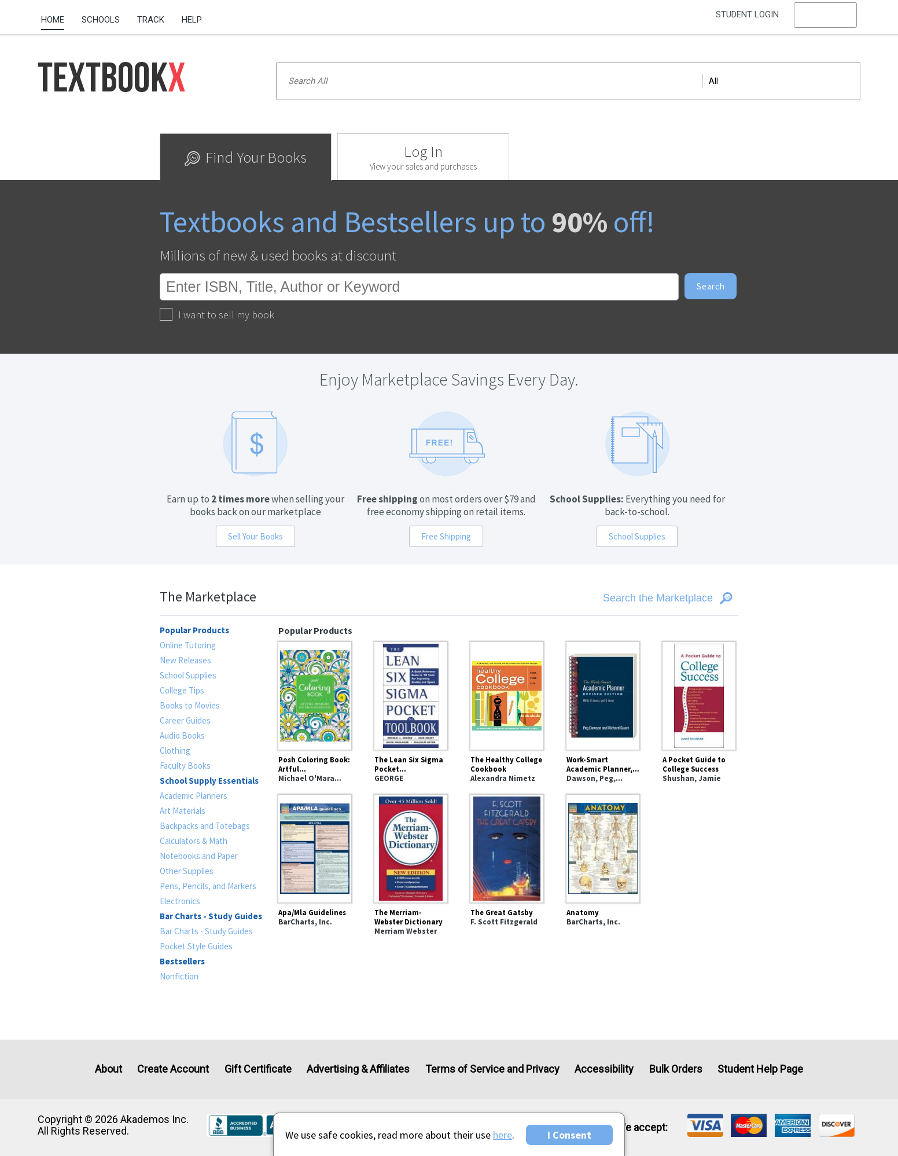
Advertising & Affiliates (358, 1069)
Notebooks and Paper (199, 855)
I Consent (569, 1135)
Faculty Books (185, 765)
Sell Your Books (255, 536)
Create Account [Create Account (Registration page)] (173, 1069)
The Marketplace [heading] (208, 596)
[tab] (246, 157)
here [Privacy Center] (502, 1135)
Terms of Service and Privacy (492, 1069)
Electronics (180, 901)
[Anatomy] (602, 847)
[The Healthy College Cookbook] (506, 694)
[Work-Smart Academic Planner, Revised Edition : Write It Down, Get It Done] (602, 694)
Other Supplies (187, 870)
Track (150, 19)
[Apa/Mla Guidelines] (314, 847)
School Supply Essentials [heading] (209, 780)
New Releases (185, 660)
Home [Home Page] (52, 19)
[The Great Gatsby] (506, 847)
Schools (101, 19)
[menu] (825, 20)
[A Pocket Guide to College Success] (699, 694)
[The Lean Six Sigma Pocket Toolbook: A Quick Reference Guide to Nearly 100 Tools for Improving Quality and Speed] (410, 694)
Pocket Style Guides (196, 946)
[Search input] (568, 81)
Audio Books (182, 735)
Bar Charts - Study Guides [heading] (211, 916)
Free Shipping (446, 536)
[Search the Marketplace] (640, 598)
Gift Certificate (258, 1069)
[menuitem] (57, 15)
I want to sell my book (217, 314)
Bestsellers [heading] (182, 961)
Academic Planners (193, 795)
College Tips (182, 690)
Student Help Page (760, 1069)
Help (192, 19)
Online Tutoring (188, 645)
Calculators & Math (193, 840)
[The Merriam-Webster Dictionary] (410, 847)
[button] (825, 20)
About (108, 1069)
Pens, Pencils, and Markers (208, 885)
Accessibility (604, 1069)
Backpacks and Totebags (205, 825)
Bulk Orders (675, 1069)
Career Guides (185, 720)
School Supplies (637, 536)
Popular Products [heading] (194, 630)
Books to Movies (190, 705)
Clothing (175, 750)
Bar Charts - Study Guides (206, 931)
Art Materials (182, 810)
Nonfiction (179, 976)
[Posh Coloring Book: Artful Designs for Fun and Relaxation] (314, 694)
